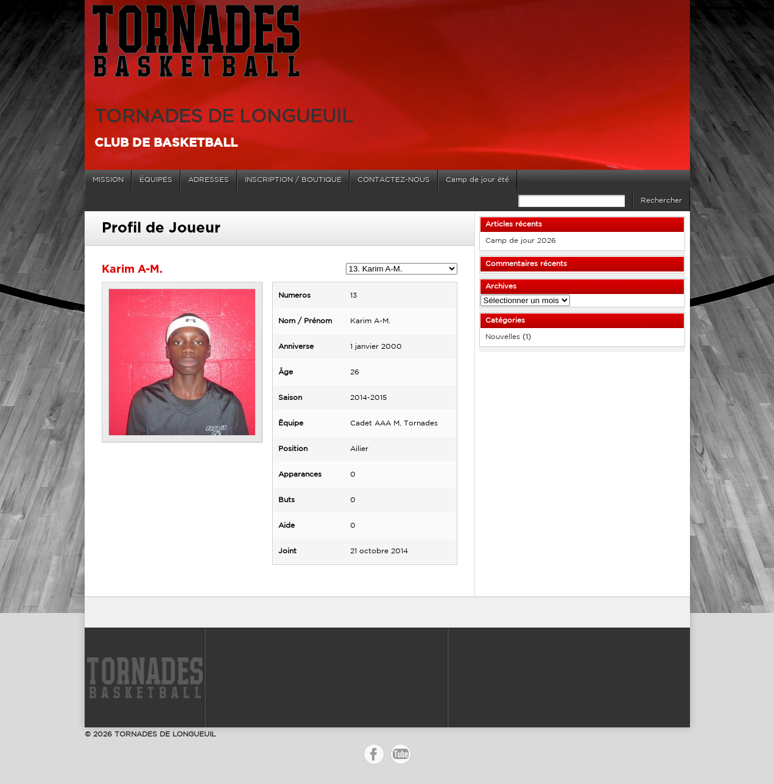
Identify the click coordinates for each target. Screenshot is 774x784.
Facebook (374, 754)
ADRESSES (208, 180)
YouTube (401, 754)
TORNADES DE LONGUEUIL (223, 117)
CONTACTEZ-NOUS (393, 180)
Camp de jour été (477, 180)
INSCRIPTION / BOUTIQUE (293, 180)
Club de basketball (165, 143)
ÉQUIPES (155, 180)
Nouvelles (502, 337)
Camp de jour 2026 (520, 240)
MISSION (108, 180)
